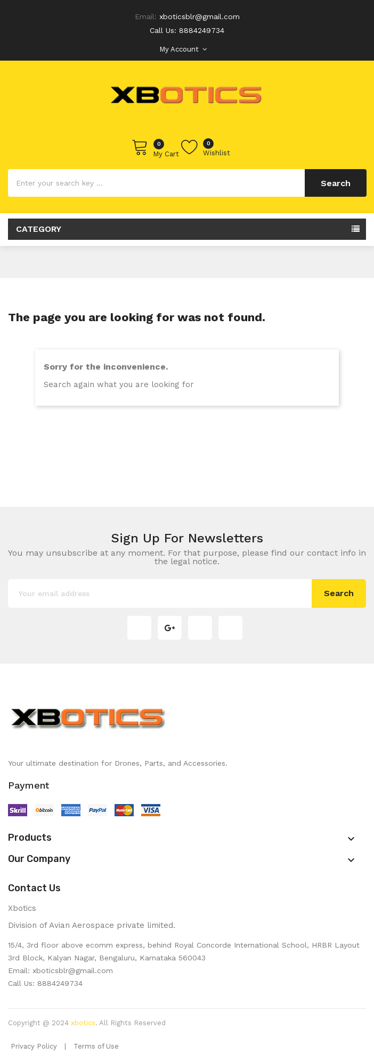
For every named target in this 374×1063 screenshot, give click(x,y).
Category (38, 229)
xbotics (83, 1023)
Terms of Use (96, 1046)
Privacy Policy (34, 1046)
